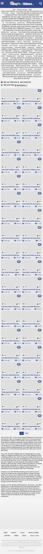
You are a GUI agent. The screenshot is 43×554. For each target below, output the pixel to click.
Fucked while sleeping (33, 71)
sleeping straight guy (27, 50)
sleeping (12, 13)
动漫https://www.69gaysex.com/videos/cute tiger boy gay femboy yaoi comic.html (22, 11)
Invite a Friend (33, 532)
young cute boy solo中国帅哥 (27, 45)
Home (5, 532)
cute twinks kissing (9, 73)
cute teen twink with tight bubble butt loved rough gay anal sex (21, 74)
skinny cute (26, 42)
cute (14, 9)
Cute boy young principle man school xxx (13, 71)
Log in (22, 532)
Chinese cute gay (22, 9)
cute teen (13, 32)
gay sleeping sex (36, 42)
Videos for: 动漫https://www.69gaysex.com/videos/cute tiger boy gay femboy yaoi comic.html (22, 49)
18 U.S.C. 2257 (34, 535)
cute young (29, 56)
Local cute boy (13, 45)
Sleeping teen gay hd (27, 54)
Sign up (13, 532)
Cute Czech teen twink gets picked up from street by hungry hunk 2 (22, 33)
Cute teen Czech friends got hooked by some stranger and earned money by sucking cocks (22, 67)
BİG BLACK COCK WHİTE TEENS (16, 52)
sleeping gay (31, 47)
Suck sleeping (37, 69)
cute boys (35, 65)
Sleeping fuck (10, 56)
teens (39, 45)
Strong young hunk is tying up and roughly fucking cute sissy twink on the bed (22, 77)
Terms (16, 535)
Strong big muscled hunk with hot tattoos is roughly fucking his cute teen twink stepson (22, 40)
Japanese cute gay (13, 54)
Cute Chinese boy (11, 22)
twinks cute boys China (23, 65)
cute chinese (21, 22)
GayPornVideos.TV (19, 551)
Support (7, 535)
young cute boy (21, 73)
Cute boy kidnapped (7, 47)
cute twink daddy (20, 47)
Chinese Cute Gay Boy (25, 69)
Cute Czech (37, 74)
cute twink (20, 56)
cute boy (19, 42)
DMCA (24, 535)
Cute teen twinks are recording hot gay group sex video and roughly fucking (22, 59)
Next (26, 433)
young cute (16, 50)
